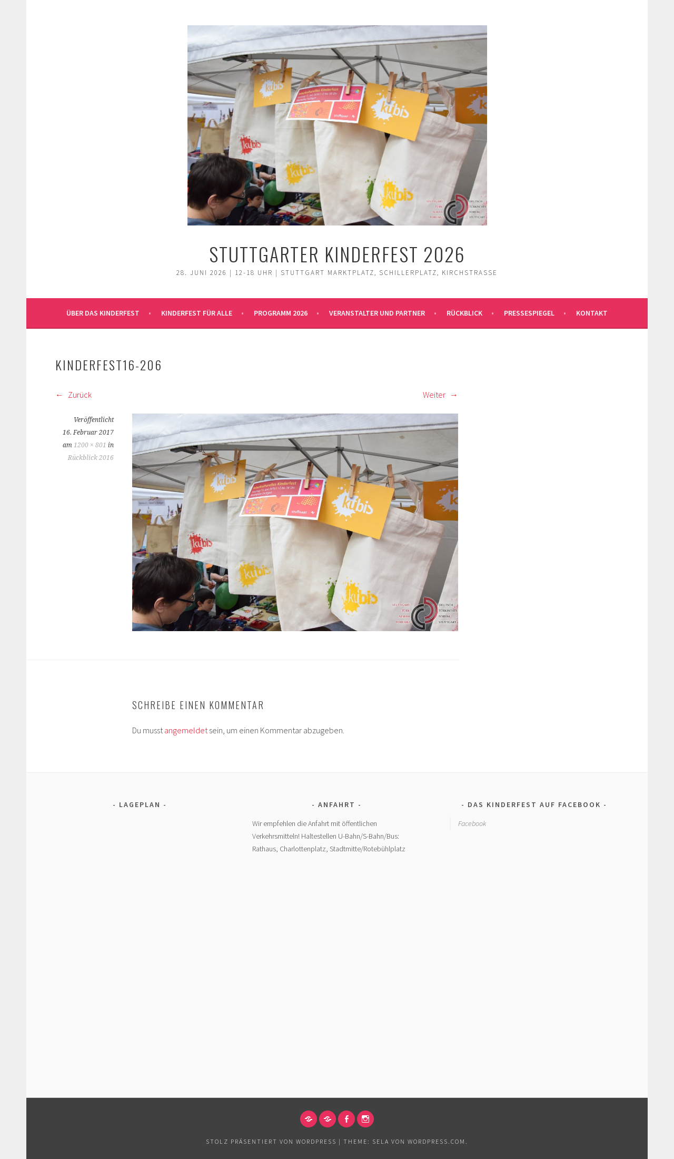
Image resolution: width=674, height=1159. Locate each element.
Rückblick (464, 313)
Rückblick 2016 (91, 457)
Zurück (73, 394)
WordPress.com (436, 1141)
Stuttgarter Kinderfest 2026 (337, 254)
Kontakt (592, 313)
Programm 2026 (281, 313)
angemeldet (185, 730)
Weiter (440, 394)
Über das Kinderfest (103, 313)
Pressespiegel (529, 313)
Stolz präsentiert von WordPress (271, 1141)
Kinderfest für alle (196, 313)
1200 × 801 (90, 445)
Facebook (472, 823)
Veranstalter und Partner (377, 313)
